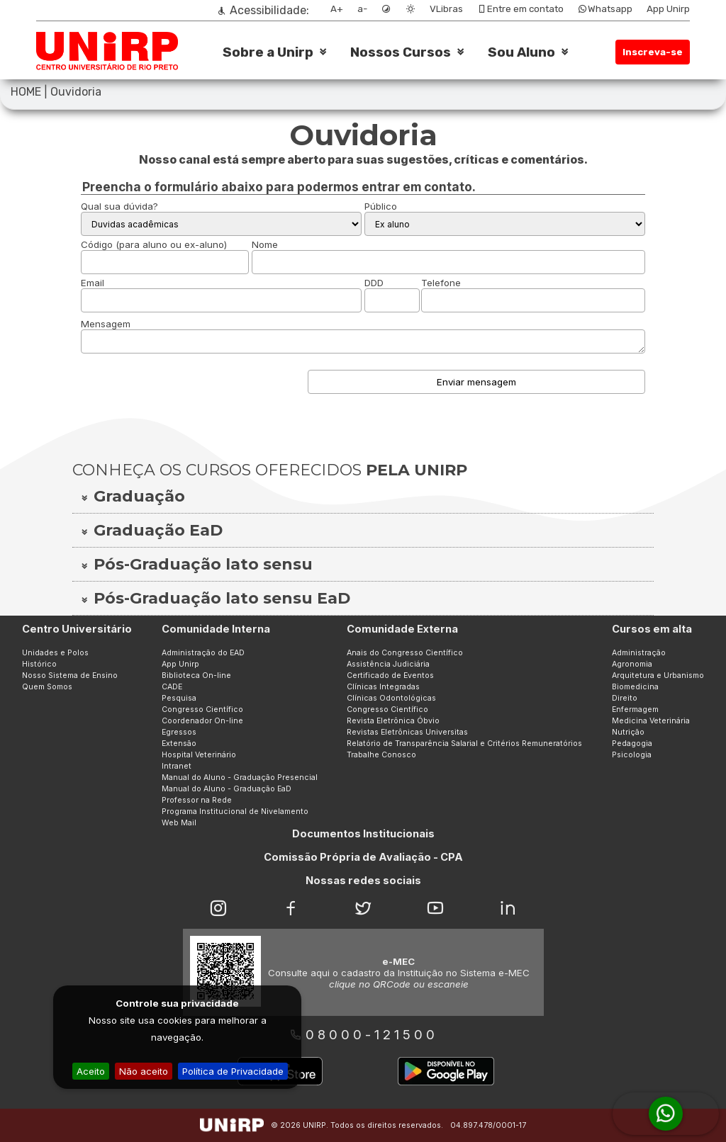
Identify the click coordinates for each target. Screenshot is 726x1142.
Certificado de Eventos (390, 675)
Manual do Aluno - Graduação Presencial (240, 777)
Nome (265, 244)
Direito (624, 698)
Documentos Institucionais (363, 833)
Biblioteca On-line (196, 675)
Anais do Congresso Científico (405, 652)
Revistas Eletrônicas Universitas (407, 732)
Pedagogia (632, 743)
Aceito (91, 1071)
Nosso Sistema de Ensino (70, 675)
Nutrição (628, 732)
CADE (172, 686)
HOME (26, 91)
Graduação (132, 496)
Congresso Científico (202, 709)
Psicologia (632, 754)
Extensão (179, 743)
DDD (374, 282)
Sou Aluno (521, 52)
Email (92, 282)
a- (362, 9)
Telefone (441, 282)
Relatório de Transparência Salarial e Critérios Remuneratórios (464, 743)
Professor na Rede (197, 800)
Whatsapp (605, 9)
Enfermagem (635, 709)
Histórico (39, 664)
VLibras (446, 9)
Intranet (176, 766)
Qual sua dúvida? (119, 206)
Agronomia (632, 664)
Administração (639, 652)
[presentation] (188, 386)
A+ (336, 9)
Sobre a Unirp (268, 52)
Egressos (179, 732)
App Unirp (668, 9)
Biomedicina (635, 686)
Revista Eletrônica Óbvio (393, 720)
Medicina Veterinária (651, 720)
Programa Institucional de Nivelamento (235, 811)
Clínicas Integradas (383, 686)
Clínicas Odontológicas (391, 698)
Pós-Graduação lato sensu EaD (214, 598)
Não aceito (143, 1071)
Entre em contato (520, 9)
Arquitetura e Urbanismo (658, 675)
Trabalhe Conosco (381, 754)
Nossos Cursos (400, 52)
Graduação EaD (151, 530)
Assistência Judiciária (388, 664)
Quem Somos (47, 686)
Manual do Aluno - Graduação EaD (226, 788)
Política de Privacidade (233, 1071)
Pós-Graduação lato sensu (196, 564)
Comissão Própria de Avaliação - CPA (363, 857)
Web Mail (179, 822)
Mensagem (105, 323)
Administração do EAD (203, 652)
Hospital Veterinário (199, 754)
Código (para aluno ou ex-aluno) (154, 244)
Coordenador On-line (202, 720)
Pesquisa (179, 698)
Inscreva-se (652, 52)
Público (380, 206)
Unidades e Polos (55, 652)
